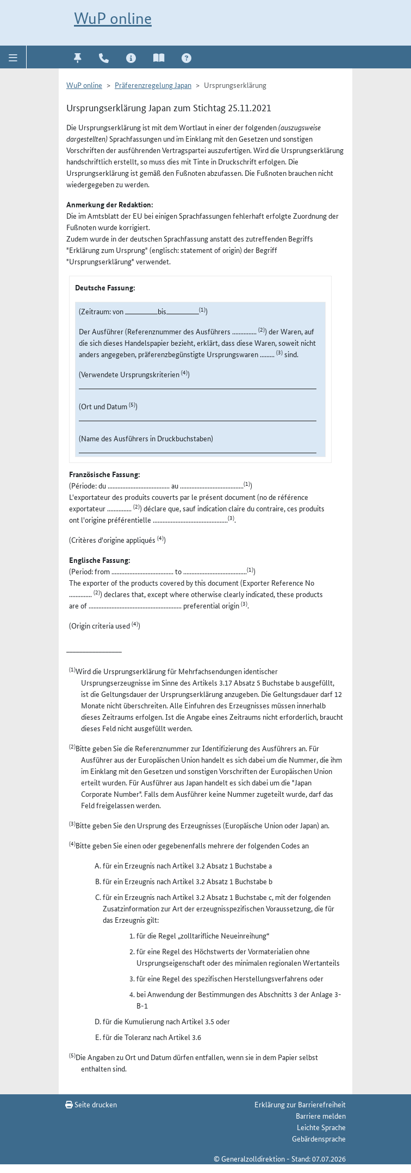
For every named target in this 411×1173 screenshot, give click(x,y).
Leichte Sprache (321, 1126)
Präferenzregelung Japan (153, 84)
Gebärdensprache (319, 1138)
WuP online (113, 18)
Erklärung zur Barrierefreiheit (300, 1104)
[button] (13, 57)
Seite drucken (91, 1104)
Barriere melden (321, 1115)
